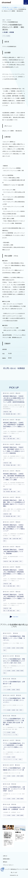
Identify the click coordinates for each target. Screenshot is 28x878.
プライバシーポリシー (8, 865)
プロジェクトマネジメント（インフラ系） (11, 734)
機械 (10, 411)
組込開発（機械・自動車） (17, 538)
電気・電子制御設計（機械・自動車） (10, 465)
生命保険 (13, 670)
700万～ (5, 650)
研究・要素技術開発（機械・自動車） (10, 516)
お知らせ (5, 855)
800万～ (19, 491)
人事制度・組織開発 (20, 798)
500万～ (18, 438)
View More (14, 617)
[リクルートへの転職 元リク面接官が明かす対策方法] (8, 829)
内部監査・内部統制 (20, 670)
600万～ (20, 759)
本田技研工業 (6, 411)
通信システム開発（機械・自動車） (9, 438)
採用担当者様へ (6, 858)
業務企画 (18, 689)
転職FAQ (18, 832)
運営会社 (5, 861)
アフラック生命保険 (7, 670)
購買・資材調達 (15, 561)
